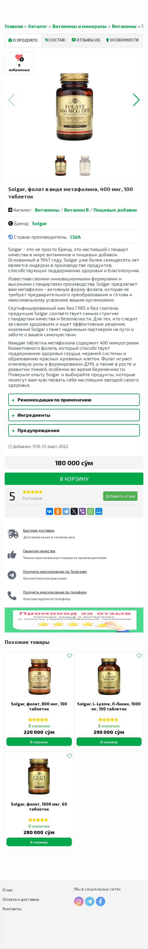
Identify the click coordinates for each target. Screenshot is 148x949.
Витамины (124, 26)
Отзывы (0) (86, 40)
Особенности (122, 40)
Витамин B (76, 209)
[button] (136, 99)
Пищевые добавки (115, 209)
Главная (14, 26)
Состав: (55, 40)
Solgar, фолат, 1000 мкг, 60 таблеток (39, 806)
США (75, 237)
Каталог (37, 26)
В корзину (74, 479)
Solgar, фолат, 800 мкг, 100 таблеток (39, 706)
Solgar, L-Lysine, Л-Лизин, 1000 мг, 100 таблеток (109, 706)
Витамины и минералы (79, 26)
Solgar (39, 223)
